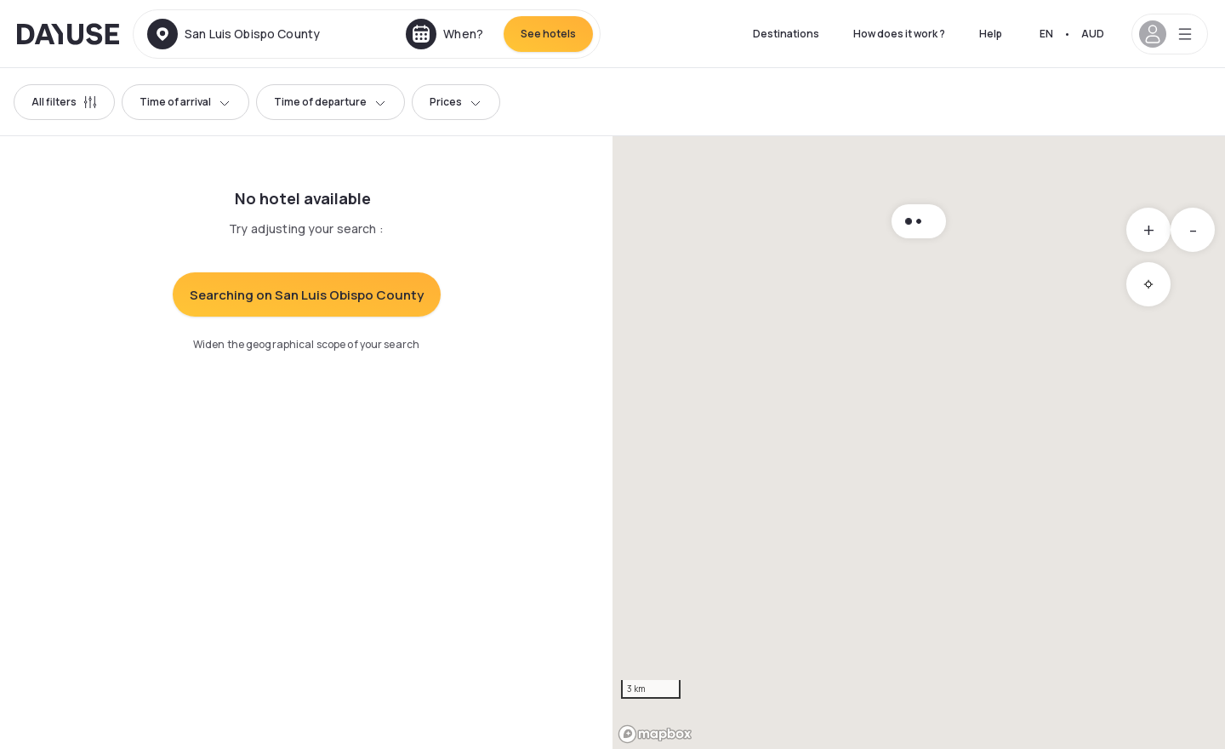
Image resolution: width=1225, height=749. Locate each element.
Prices (456, 101)
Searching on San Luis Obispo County (307, 295)
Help (990, 33)
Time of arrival (185, 101)
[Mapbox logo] (655, 734)
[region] (918, 442)
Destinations (786, 33)
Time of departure (330, 101)
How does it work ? (899, 33)
